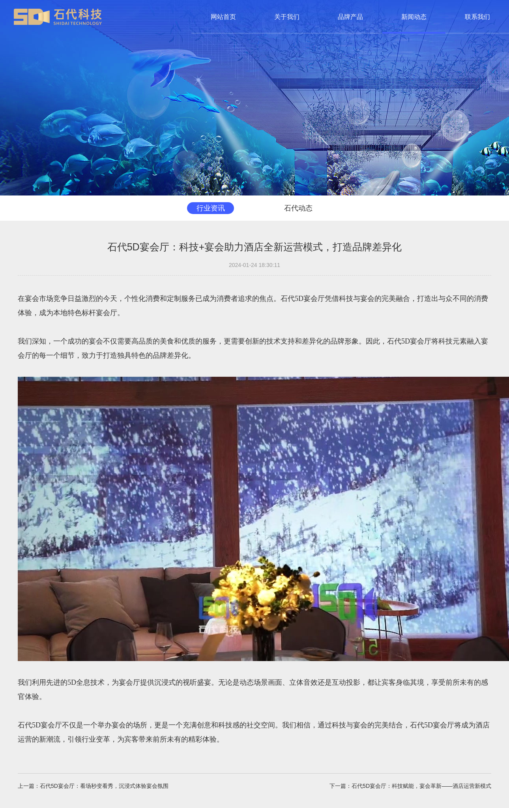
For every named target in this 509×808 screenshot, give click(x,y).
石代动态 (297, 208)
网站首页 (223, 16)
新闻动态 (414, 16)
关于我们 (286, 16)
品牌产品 (350, 16)
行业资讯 (211, 208)
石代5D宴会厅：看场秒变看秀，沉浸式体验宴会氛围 (104, 786)
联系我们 (477, 16)
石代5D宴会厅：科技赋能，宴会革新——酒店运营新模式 (421, 786)
